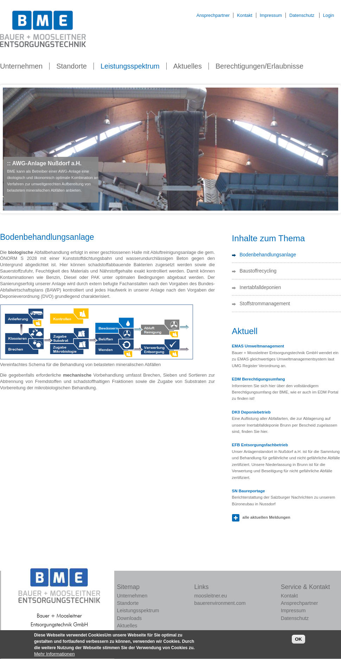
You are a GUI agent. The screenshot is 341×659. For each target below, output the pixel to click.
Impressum (271, 15)
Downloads (129, 618)
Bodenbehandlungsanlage (268, 254)
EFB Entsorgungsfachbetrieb (260, 445)
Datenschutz (301, 15)
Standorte (71, 66)
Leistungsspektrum (130, 66)
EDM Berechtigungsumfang (258, 379)
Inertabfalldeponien (260, 287)
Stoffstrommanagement (265, 303)
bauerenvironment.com (220, 603)
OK (298, 642)
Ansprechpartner (213, 15)
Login (328, 15)
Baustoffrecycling (258, 271)
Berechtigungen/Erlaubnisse (259, 66)
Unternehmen (21, 66)
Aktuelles (187, 66)
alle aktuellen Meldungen (266, 517)
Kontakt (244, 15)
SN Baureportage (248, 491)
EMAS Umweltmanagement (258, 346)
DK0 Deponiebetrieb (251, 412)
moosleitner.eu (210, 596)
